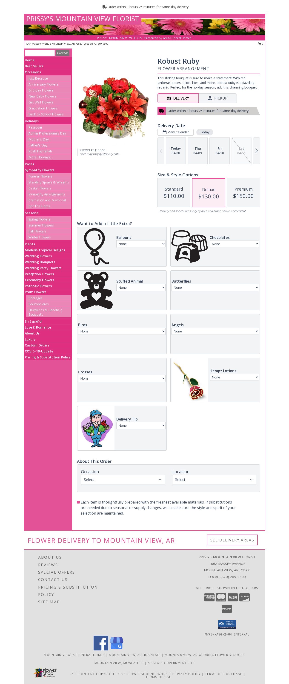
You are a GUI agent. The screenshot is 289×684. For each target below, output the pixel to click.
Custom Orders (37, 345)
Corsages (36, 298)
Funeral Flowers (40, 176)
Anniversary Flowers (43, 84)
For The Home (39, 206)
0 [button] (261, 43)
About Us (32, 333)
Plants (30, 244)
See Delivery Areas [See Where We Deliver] (232, 540)
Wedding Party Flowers (43, 268)
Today (204, 132)
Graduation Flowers (43, 108)
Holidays (32, 121)
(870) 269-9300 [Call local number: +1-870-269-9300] (100, 43)
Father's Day (38, 145)
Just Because (38, 78)
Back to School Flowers (46, 114)
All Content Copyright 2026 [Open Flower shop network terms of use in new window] (99, 674)
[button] (227, 624)
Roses (29, 164)
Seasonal (32, 213)
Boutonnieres (39, 304)
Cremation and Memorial (47, 200)
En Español (33, 321)
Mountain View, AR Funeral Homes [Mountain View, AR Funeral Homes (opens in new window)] (74, 655)
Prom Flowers (35, 292)
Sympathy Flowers (39, 170)
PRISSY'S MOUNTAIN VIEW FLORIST (82, 18)
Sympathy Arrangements (47, 194)
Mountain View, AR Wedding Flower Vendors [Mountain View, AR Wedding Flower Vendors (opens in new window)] (205, 655)
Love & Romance (38, 327)
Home (29, 60)
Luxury (30, 339)
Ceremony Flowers (39, 280)
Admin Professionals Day (47, 133)
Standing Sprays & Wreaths (49, 182)
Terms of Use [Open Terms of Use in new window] (158, 677)
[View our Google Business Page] (116, 649)
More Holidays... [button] (40, 157)
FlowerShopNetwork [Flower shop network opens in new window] (147, 674)
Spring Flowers (39, 219)
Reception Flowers (39, 274)
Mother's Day (39, 139)
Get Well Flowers (41, 102)
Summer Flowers (41, 225)
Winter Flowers (40, 237)
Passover (35, 127)
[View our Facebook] (101, 649)
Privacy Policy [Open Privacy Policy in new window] (186, 674)
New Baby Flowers (43, 96)
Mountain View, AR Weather (119, 663)
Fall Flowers (37, 231)
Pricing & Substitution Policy (47, 357)
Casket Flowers (40, 188)
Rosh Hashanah (40, 151)
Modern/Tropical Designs (45, 250)
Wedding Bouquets (40, 262)
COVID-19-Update (39, 351)
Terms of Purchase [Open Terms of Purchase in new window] (223, 674)
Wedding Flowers (38, 256)
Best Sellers (34, 66)
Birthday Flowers (41, 90)
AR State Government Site (171, 663)
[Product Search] (40, 53)
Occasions (33, 72)
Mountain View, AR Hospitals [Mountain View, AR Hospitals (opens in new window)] (135, 655)
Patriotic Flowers (38, 286)
